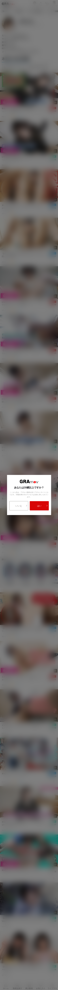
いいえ (21, 506)
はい (42, 506)
